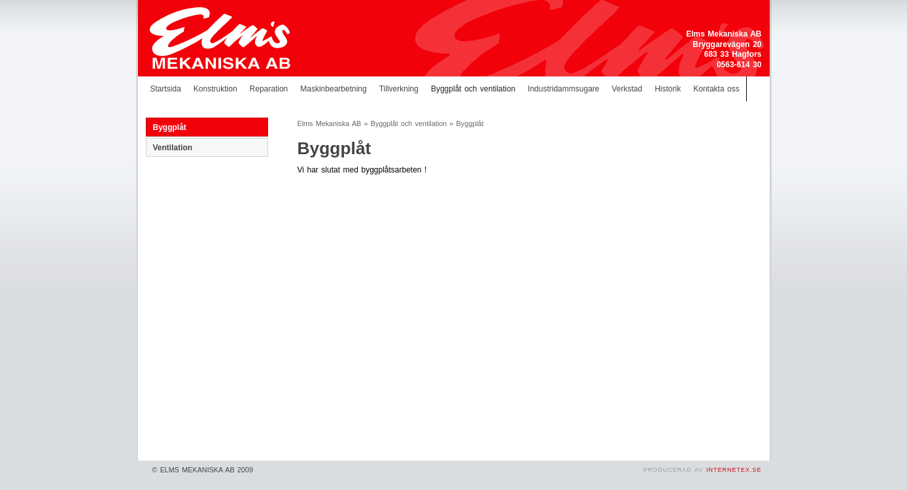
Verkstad (626, 88)
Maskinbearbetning (333, 88)
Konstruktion (215, 88)
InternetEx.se (734, 469)
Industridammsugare (563, 88)
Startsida (165, 88)
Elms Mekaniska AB (330, 123)
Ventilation (173, 147)
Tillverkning (399, 88)
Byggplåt (169, 127)
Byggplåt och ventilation (473, 88)
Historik (668, 88)
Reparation (269, 88)
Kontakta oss (716, 88)
